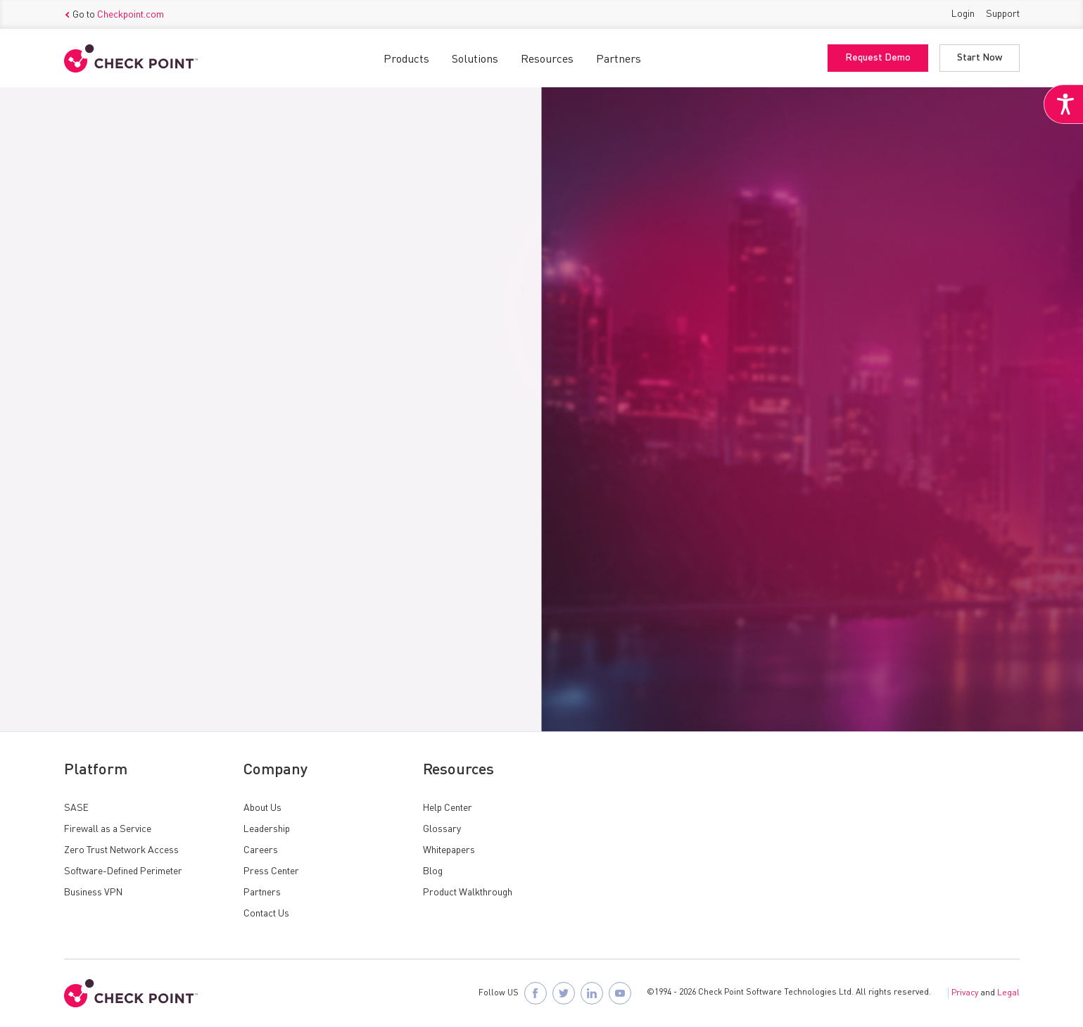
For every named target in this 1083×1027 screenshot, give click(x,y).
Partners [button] (618, 59)
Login (963, 14)
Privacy (964, 993)
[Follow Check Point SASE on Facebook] (535, 993)
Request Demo (878, 58)
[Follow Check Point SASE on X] (563, 993)
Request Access (122, 506)
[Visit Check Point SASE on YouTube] (620, 993)
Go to (114, 15)
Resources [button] (547, 59)
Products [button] (406, 59)
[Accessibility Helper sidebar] (1063, 104)
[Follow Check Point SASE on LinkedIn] (592, 993)
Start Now (979, 58)
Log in (275, 547)
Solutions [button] (475, 59)
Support (1003, 14)
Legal (1008, 993)
